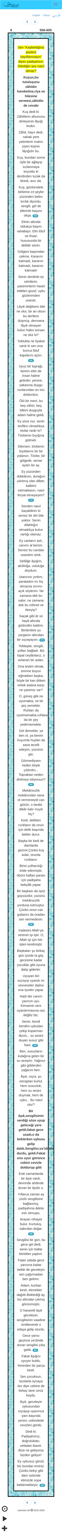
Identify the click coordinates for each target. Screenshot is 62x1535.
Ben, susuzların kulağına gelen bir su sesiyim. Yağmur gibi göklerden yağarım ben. (31, 1060)
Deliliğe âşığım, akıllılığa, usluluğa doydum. (31, 565)
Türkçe (46, 15)
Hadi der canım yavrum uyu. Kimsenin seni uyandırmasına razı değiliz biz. (31, 1005)
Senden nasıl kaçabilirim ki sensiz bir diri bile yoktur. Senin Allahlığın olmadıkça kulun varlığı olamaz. (31, 520)
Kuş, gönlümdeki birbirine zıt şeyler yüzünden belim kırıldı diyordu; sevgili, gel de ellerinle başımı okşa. (31, 201)
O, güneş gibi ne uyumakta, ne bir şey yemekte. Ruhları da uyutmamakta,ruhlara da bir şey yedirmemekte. (32, 710)
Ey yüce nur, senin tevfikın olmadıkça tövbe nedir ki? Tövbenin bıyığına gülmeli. (31, 430)
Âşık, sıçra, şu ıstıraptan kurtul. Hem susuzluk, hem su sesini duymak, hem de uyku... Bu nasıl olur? (31, 1090)
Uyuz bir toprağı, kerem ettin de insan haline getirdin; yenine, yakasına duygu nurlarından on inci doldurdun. (31, 380)
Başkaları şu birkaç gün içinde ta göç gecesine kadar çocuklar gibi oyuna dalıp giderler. (31, 960)
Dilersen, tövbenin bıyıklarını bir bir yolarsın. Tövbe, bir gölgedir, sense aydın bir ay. (31, 456)
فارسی (56, 15)
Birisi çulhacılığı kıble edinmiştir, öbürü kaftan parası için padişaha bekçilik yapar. (31, 875)
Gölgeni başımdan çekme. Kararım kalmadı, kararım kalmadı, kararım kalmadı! (31, 261)
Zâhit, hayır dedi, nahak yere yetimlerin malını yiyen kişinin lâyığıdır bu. (31, 141)
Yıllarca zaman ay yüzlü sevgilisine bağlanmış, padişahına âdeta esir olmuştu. (31, 1203)
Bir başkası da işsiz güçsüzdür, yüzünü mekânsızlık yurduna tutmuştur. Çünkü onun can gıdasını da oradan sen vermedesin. (31, 905)
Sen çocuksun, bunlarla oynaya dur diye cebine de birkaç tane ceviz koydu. (31, 1386)
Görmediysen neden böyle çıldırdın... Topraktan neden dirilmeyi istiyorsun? (31, 770)
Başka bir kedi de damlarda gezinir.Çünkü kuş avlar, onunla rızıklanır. (31, 850)
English (36, 15)
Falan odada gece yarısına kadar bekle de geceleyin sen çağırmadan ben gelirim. (31, 1269)
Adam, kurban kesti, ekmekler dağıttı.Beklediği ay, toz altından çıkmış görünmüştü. (31, 1295)
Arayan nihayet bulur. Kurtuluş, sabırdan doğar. (31, 1223)
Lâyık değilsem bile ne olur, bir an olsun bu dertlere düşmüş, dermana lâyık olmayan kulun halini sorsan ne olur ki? (31, 320)
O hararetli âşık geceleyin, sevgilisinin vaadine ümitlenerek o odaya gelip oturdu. (31, 1320)
